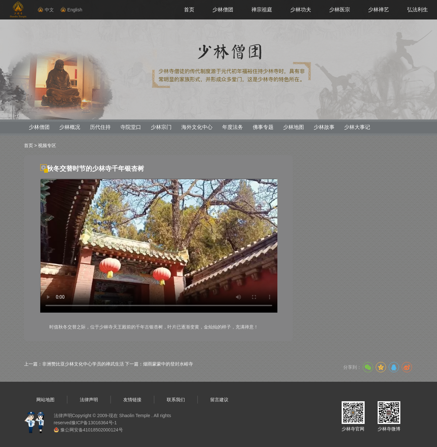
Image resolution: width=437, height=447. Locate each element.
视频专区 (47, 145)
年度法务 (232, 127)
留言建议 (219, 399)
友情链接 (132, 399)
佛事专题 (263, 127)
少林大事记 (357, 127)
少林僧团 (222, 9)
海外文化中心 (196, 127)
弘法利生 (417, 9)
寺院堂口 (130, 127)
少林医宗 (339, 9)
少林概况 (69, 127)
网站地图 (45, 399)
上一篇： (74, 363)
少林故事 (324, 127)
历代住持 (100, 127)
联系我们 (176, 399)
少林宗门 (161, 127)
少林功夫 (300, 9)
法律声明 (89, 399)
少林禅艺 (378, 9)
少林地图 (293, 127)
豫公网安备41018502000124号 (91, 429)
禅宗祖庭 (261, 9)
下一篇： (159, 363)
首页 (189, 9)
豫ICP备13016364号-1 (94, 422)
